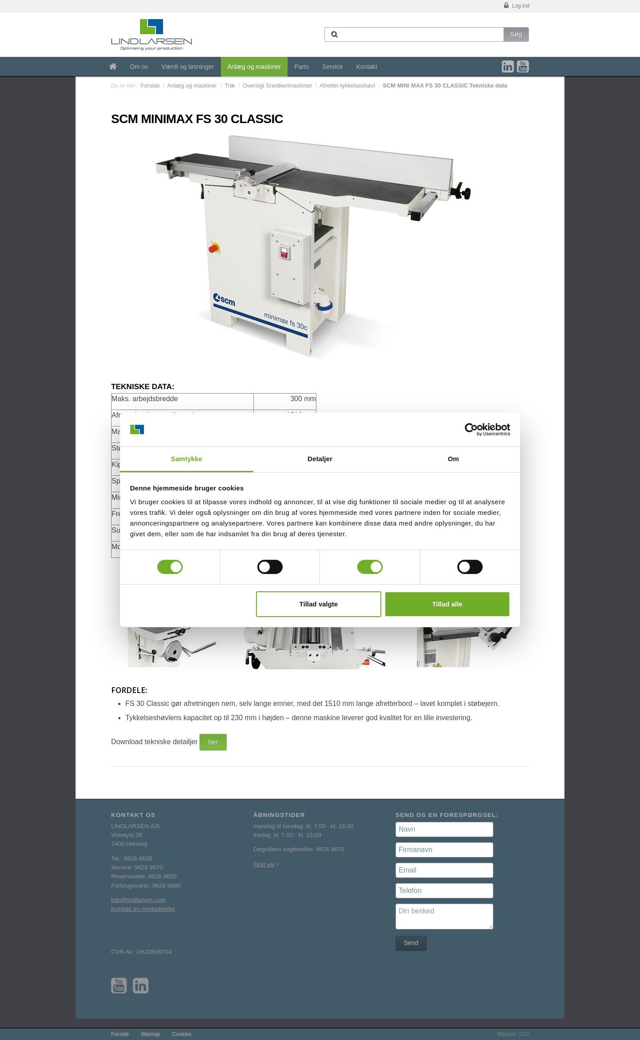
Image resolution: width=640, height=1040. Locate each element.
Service (332, 66)
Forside (150, 85)
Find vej (263, 864)
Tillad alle (447, 604)
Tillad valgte (319, 604)
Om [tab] (453, 458)
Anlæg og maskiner (254, 66)
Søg (516, 34)
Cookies (181, 1034)
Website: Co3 (513, 1034)
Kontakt (366, 66)
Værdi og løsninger (187, 66)
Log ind (515, 6)
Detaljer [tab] (320, 458)
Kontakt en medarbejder (143, 908)
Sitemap (150, 1034)
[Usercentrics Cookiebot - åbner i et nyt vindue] (471, 429)
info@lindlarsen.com (138, 900)
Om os (139, 66)
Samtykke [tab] (187, 458)
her (213, 742)
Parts (301, 66)
